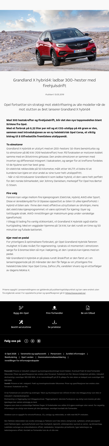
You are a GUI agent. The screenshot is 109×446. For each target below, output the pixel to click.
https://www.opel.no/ (75, 293)
